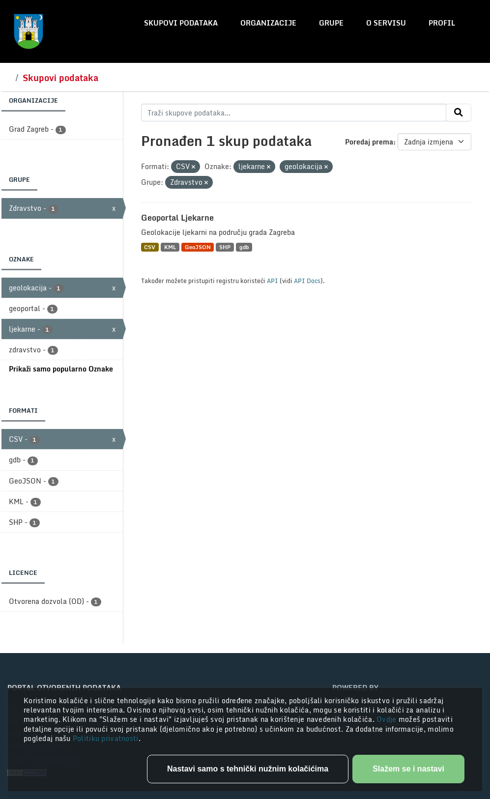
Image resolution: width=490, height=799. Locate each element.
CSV (149, 247)
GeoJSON (198, 247)
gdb (244, 247)
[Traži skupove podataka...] (293, 112)
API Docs (307, 280)
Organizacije (268, 23)
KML (170, 247)
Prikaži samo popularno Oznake (61, 368)
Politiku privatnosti (106, 738)
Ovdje (387, 719)
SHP (225, 247)
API (272, 280)
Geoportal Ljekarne (177, 217)
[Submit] (458, 112)
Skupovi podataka (181, 23)
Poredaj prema (369, 141)
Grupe (331, 23)
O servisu (386, 23)
